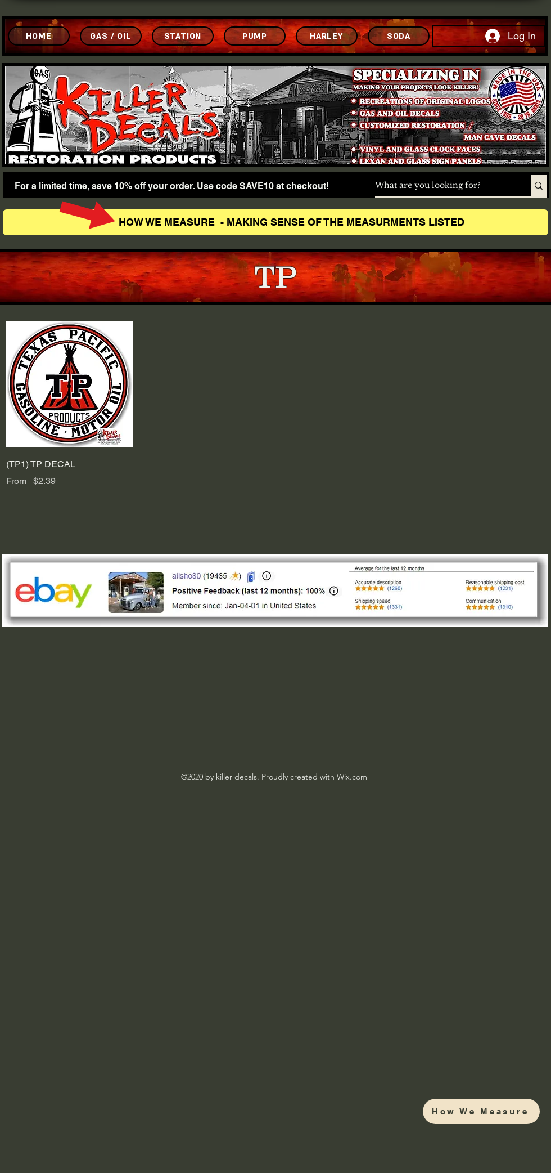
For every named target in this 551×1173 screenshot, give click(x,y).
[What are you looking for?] (441, 185)
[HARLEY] (327, 36)
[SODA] (399, 36)
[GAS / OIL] (111, 36)
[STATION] (183, 36)
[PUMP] (255, 36)
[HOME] (39, 36)
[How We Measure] (481, 1111)
